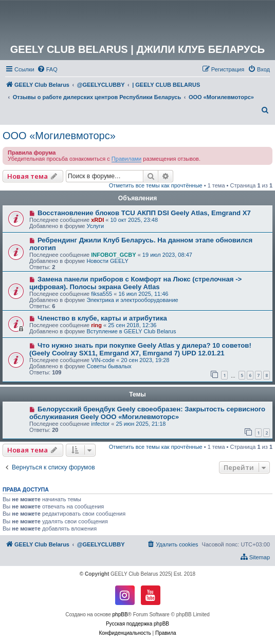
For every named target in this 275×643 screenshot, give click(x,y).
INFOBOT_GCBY (113, 255)
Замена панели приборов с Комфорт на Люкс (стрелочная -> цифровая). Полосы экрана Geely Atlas (135, 283)
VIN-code (103, 360)
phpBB (120, 614)
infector (100, 424)
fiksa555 (101, 294)
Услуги (95, 226)
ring (96, 325)
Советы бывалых (108, 366)
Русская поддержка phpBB (137, 624)
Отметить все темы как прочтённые (156, 185)
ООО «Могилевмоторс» (59, 135)
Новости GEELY (107, 261)
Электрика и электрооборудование (132, 300)
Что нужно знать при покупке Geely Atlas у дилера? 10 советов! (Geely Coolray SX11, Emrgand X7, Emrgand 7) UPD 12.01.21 (140, 349)
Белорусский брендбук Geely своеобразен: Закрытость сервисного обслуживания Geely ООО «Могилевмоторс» (147, 413)
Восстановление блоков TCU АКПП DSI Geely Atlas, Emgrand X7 (144, 213)
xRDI (97, 220)
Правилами (126, 159)
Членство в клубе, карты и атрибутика (102, 318)
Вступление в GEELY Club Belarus (131, 331)
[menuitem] (47, 69)
